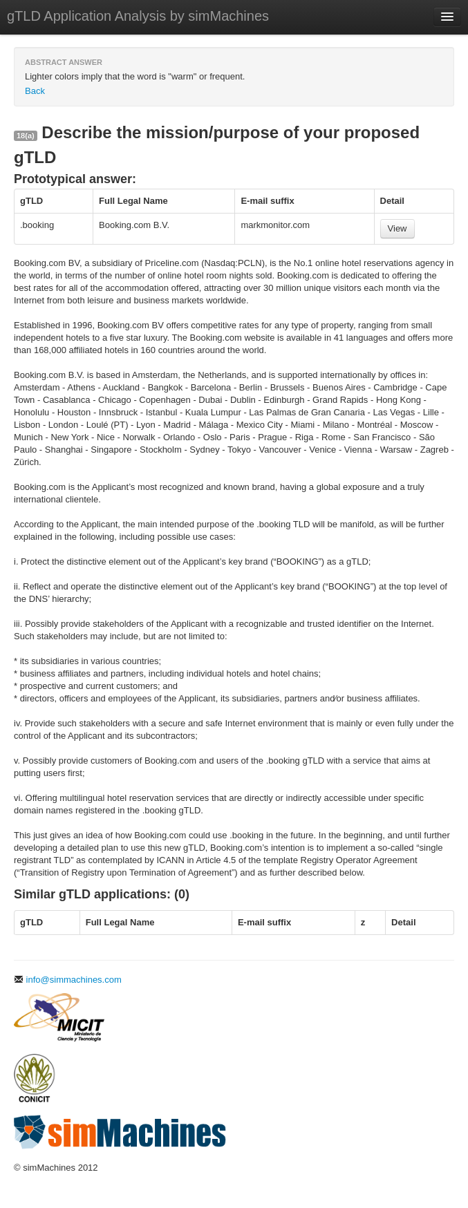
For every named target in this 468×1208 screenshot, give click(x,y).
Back (35, 91)
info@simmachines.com (68, 979)
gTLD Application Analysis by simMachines (138, 15)
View (397, 228)
